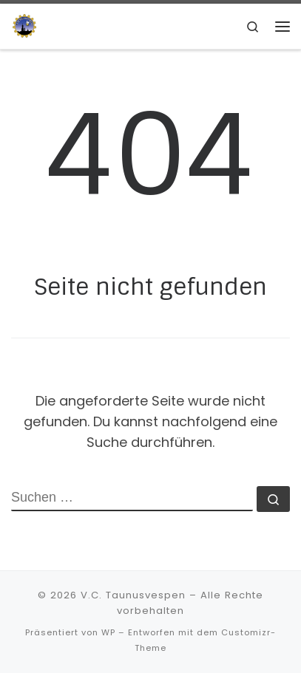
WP (108, 632)
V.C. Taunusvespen (133, 595)
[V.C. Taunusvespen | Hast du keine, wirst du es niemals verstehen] (24, 25)
